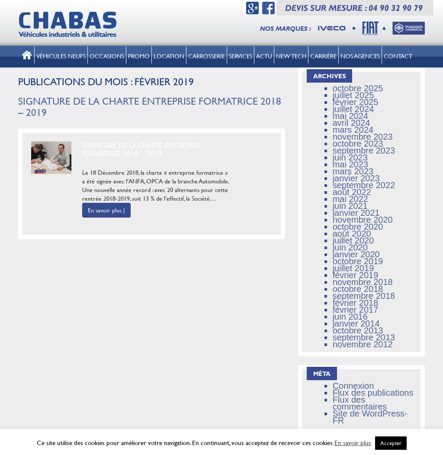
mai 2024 (350, 116)
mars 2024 (353, 130)
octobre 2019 (358, 261)
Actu (264, 56)
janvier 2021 (356, 213)
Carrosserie (206, 56)
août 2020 (352, 233)
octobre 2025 (358, 88)
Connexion (353, 386)
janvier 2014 (356, 323)
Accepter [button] (390, 443)
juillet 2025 (353, 95)
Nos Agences (360, 56)
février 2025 (356, 102)
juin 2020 (350, 247)
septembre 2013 (364, 337)
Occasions (107, 56)
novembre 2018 (363, 282)
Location (169, 56)
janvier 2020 (356, 254)
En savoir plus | (106, 210)
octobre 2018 (358, 289)
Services (240, 56)
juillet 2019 (353, 268)
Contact (398, 56)
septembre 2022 (364, 185)
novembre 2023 (363, 136)
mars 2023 (353, 171)
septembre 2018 (364, 296)
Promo (139, 56)
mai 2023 (350, 164)
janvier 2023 (356, 178)
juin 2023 (350, 157)
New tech (291, 56)
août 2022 (352, 192)
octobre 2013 (358, 330)
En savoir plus (352, 442)
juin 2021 (350, 206)
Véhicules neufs (61, 56)
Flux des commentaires (360, 403)
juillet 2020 (353, 240)
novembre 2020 (363, 219)
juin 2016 (350, 316)
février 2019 (356, 275)
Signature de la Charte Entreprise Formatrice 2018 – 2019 (149, 106)
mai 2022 (350, 199)
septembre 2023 (364, 150)
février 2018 (356, 303)
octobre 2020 (358, 226)
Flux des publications (373, 392)
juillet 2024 (353, 109)
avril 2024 (351, 123)
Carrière (323, 56)
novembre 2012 (363, 344)
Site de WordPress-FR (370, 417)
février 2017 (356, 309)
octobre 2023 (358, 143)
